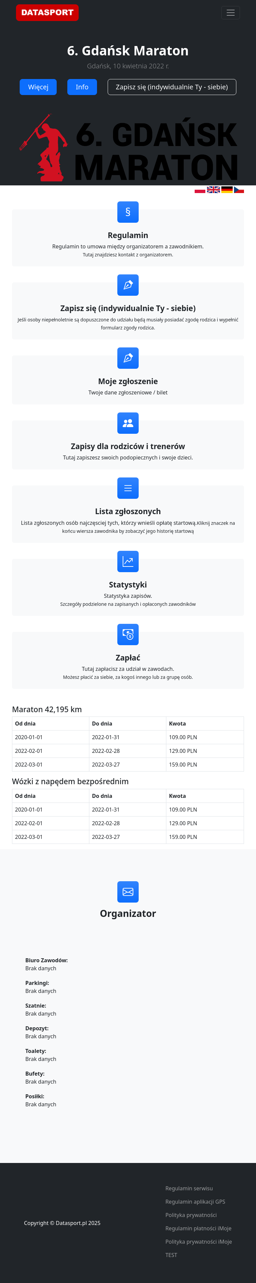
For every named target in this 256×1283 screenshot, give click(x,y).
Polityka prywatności (191, 1215)
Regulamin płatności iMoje (198, 1228)
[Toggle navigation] (230, 12)
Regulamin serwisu (189, 1188)
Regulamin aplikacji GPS (195, 1201)
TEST (171, 1255)
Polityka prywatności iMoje (198, 1241)
